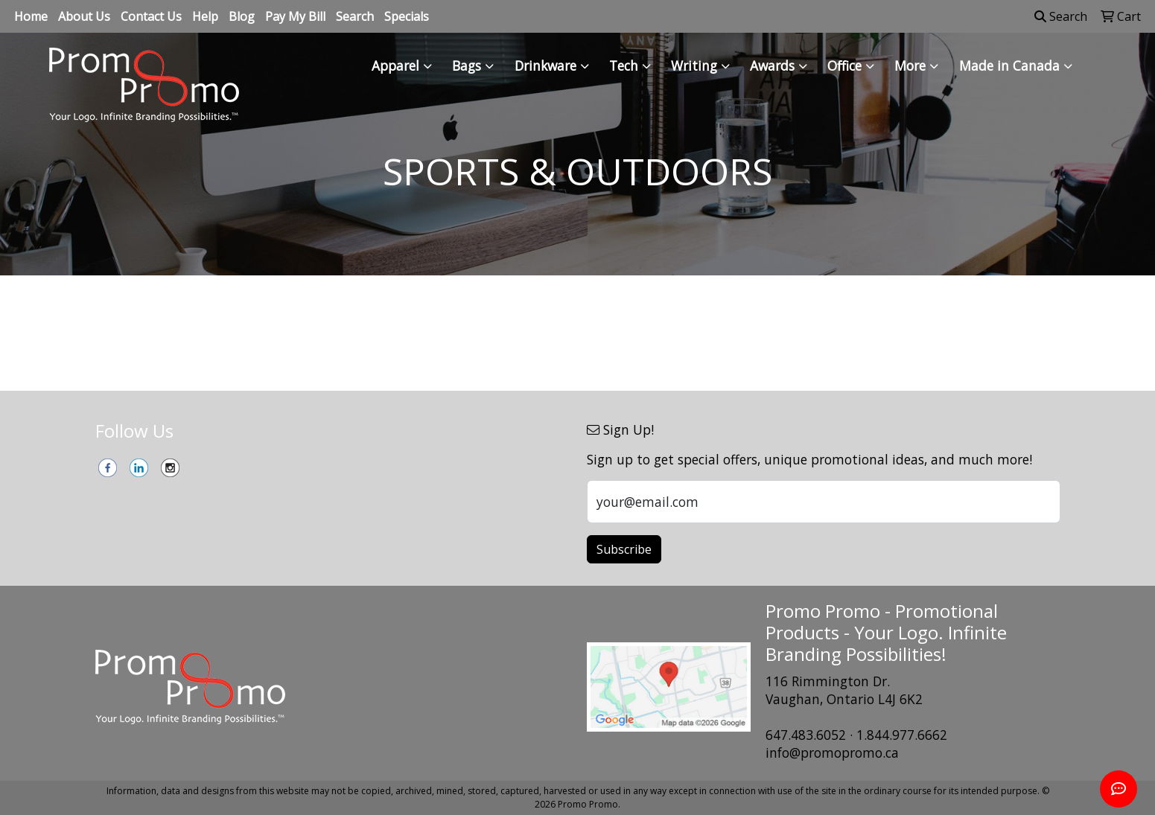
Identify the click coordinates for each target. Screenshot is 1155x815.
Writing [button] (694, 65)
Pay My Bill (295, 16)
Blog (242, 16)
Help (205, 16)
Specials (406, 16)
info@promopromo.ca (832, 752)
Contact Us (151, 16)
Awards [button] (772, 65)
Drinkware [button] (545, 65)
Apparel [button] (395, 65)
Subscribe (624, 549)
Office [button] (844, 65)
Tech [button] (623, 65)
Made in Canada (1009, 65)
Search (355, 16)
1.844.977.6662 (901, 735)
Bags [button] (466, 65)
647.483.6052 (806, 735)
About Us (84, 16)
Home (31, 16)
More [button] (910, 65)
